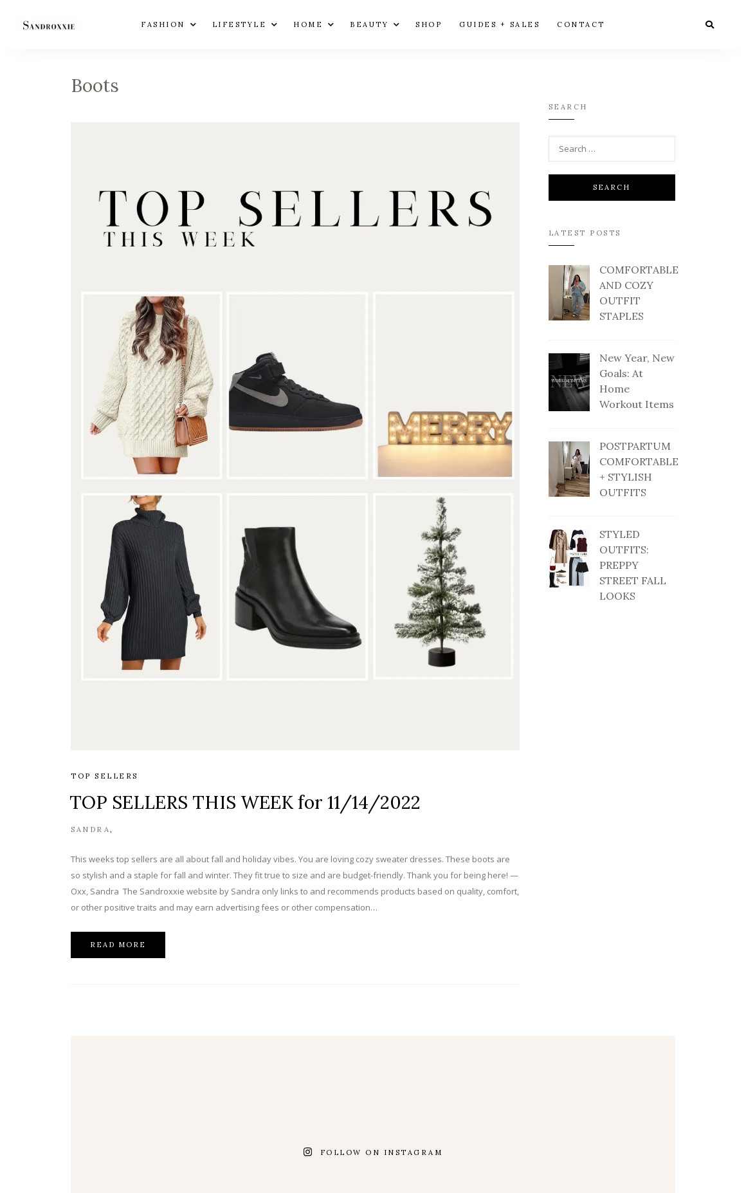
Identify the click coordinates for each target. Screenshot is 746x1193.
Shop (428, 23)
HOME (308, 23)
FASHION (163, 23)
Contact (581, 23)
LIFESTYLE (239, 23)
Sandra (90, 829)
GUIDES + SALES (499, 23)
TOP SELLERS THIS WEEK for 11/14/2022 (245, 802)
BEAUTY (369, 23)
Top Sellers (104, 776)
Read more (118, 944)
